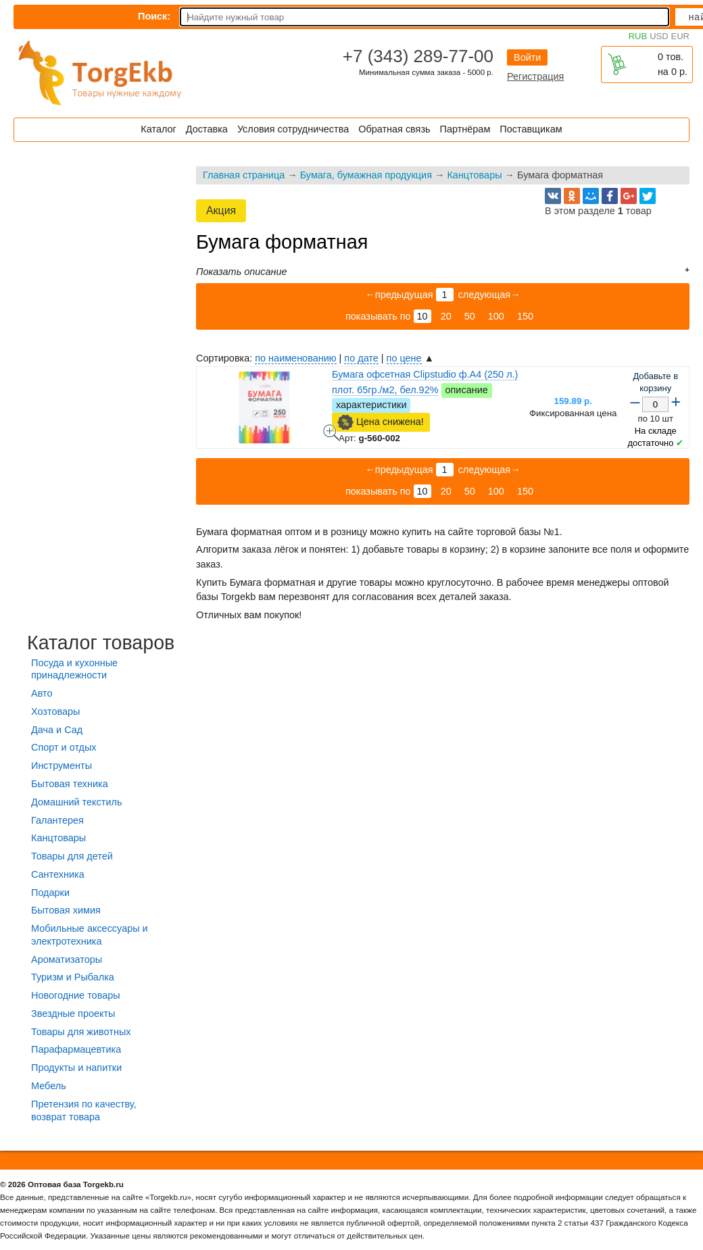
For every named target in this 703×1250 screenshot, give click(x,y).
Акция (221, 210)
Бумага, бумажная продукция (366, 175)
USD (659, 36)
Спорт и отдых (64, 747)
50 (469, 316)
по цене (404, 358)
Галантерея (57, 820)
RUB (638, 36)
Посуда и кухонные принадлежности (74, 669)
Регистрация (535, 76)
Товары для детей (72, 856)
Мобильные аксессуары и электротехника (89, 935)
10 (422, 316)
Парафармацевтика (76, 1049)
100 (496, 316)
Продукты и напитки (76, 1067)
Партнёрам (465, 129)
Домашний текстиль (76, 802)
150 (525, 316)
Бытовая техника (69, 783)
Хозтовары (55, 711)
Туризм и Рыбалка (72, 977)
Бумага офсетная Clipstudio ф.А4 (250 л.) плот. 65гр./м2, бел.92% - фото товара (331, 432)
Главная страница (244, 175)
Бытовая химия (66, 910)
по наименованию (295, 358)
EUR (680, 36)
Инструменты (61, 765)
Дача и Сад (56, 729)
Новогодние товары (75, 995)
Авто (41, 693)
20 (446, 316)
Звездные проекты (73, 1013)
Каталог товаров (100, 642)
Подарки (50, 892)
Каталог (158, 129)
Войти (527, 57)
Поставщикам (531, 129)
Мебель (48, 1085)
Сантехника (57, 874)
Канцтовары (474, 175)
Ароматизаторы (66, 959)
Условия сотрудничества (293, 129)
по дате (361, 358)
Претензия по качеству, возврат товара (84, 1110)
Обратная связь (394, 129)
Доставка (207, 129)
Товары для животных (80, 1031)
